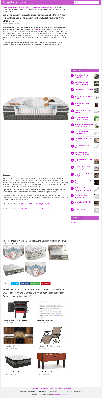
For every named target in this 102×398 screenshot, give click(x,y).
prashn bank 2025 (66, 394)
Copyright (45, 388)
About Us (60, 388)
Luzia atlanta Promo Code (45, 320)
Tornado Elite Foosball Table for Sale (48, 372)
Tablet (30, 204)
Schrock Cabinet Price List (11, 346)
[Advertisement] (36, 61)
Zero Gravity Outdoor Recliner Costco (48, 346)
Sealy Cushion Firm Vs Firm (12, 372)
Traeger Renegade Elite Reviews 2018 (15, 320)
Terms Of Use (53, 388)
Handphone (21, 204)
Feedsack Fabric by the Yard (84, 89)
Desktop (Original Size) (43, 204)
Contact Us (39, 388)
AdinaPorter (11, 2)
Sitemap (33, 388)
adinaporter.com (56, 394)
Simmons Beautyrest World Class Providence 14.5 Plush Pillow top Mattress (31, 209)
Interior (23, 2)
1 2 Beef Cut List (80, 209)
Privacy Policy (67, 388)
